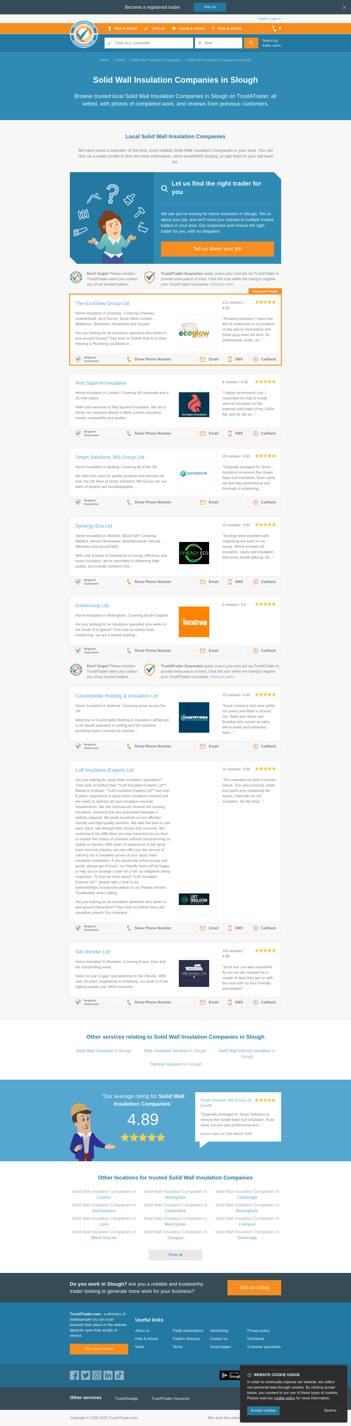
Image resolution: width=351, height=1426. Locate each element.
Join (210, 7)
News (139, 1347)
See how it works (99, 1349)
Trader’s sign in (269, 18)
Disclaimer (256, 1339)
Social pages (220, 1347)
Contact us (218, 1339)
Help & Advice (146, 1339)
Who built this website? (226, 1418)
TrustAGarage (126, 1398)
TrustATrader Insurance (170, 1398)
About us (142, 1331)
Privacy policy (258, 1331)
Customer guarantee (264, 1347)
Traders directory (186, 1339)
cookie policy (284, 1398)
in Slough (104, 1051)
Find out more (222, 284)
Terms (178, 1347)
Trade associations (188, 1331)
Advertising (219, 1331)
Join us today (254, 1287)
